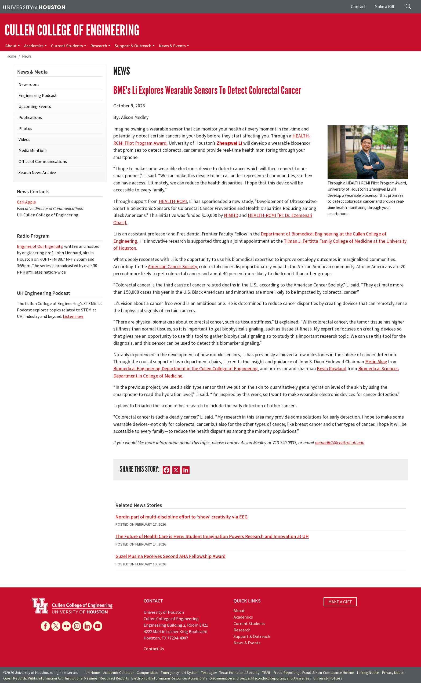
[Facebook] (166, 470)
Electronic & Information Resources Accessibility (169, 678)
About (11, 46)
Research (98, 46)
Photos (25, 128)
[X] (176, 470)
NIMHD (231, 215)
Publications (30, 117)
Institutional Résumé (81, 678)
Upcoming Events (35, 106)
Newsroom (29, 84)
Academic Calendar (118, 672)
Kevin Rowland (331, 369)
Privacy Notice (393, 672)
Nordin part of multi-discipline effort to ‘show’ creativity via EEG (181, 517)
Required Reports (114, 678)
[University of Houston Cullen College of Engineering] (72, 605)
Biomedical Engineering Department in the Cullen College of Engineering (185, 369)
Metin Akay (376, 362)
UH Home (92, 672)
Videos (24, 139)
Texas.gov (209, 672)
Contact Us (154, 648)
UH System (190, 672)
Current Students (67, 46)
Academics (33, 46)
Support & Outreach (133, 46)
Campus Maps (147, 672)
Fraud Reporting (287, 672)
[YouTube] (97, 626)
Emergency (170, 672)
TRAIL (266, 672)
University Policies (327, 678)
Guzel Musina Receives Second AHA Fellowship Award (170, 556)
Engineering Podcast (38, 95)
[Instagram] (76, 626)
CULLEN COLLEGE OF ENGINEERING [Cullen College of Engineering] (72, 30)
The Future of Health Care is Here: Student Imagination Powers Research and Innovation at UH (212, 536)
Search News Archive (37, 172)
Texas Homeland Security (239, 672)
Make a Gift (385, 6)
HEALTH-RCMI (173, 201)
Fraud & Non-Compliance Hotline (328, 672)
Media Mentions (33, 150)
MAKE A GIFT (340, 601)
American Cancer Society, (173, 267)
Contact (358, 6)
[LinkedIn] (186, 470)
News (27, 56)
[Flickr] (66, 626)
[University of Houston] (34, 6)
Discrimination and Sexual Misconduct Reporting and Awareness (260, 678)
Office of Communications (43, 161)
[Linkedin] (87, 626)
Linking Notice (368, 672)
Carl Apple (26, 202)
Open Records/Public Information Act (33, 678)
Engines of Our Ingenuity (39, 246)
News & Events (172, 46)
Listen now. (73, 316)
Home (11, 56)
